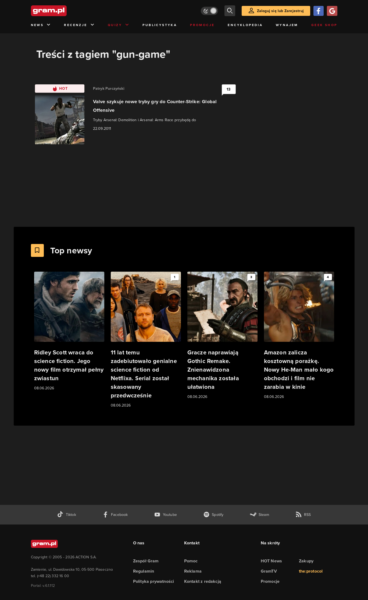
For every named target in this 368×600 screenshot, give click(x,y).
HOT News (271, 561)
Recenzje (79, 25)
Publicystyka (159, 25)
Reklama (193, 571)
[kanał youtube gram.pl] (165, 515)
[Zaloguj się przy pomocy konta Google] (332, 11)
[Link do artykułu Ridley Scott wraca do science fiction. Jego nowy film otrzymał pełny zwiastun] (69, 331)
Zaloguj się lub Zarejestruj (280, 11)
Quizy (118, 25)
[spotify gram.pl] (213, 515)
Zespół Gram (146, 561)
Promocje (202, 25)
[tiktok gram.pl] (66, 515)
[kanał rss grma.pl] (303, 515)
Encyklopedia (245, 25)
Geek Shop (324, 25)
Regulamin (143, 571)
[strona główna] (62, 10)
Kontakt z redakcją (202, 581)
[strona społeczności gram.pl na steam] (259, 515)
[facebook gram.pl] (115, 515)
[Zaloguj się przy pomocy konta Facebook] (318, 11)
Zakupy (306, 561)
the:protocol (311, 571)
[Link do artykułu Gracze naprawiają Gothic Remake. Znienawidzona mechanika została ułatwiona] (222, 336)
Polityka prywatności (153, 581)
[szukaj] (229, 10)
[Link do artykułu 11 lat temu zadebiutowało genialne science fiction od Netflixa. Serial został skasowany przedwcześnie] (146, 340)
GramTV (269, 571)
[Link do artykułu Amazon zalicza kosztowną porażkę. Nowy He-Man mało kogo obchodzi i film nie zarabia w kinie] (299, 336)
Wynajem (287, 25)
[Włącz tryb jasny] (209, 11)
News (41, 25)
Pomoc (191, 561)
